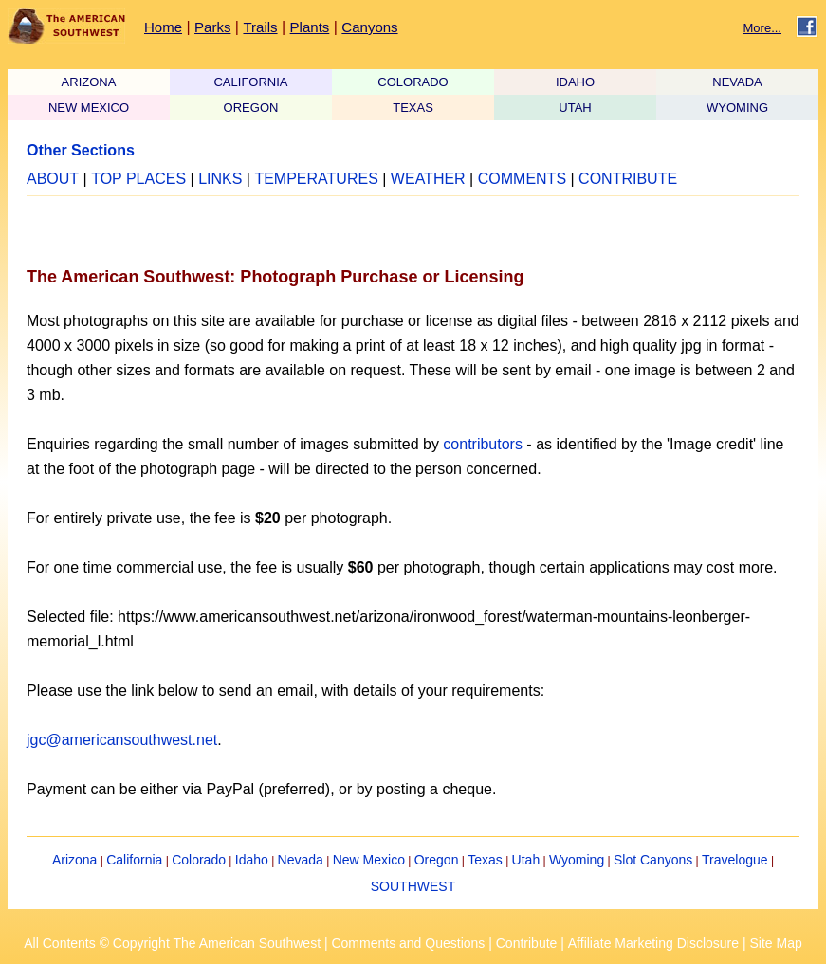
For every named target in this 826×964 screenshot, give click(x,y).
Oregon (436, 859)
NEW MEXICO (88, 107)
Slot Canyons (653, 859)
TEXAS (413, 107)
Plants (310, 27)
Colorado (199, 859)
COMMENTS (522, 179)
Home (163, 27)
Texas (485, 859)
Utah (526, 859)
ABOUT (53, 179)
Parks (212, 27)
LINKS (220, 179)
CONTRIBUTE (627, 179)
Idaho (251, 859)
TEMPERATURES (315, 179)
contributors (483, 444)
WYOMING (737, 107)
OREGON (251, 107)
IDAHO (575, 82)
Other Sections (81, 150)
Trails (260, 27)
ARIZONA (89, 82)
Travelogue (735, 859)
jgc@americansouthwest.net (122, 740)
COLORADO (412, 82)
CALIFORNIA (250, 82)
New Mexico (369, 859)
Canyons (369, 27)
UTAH (575, 107)
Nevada (300, 859)
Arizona (74, 859)
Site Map (775, 943)
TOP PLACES (138, 179)
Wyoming (576, 859)
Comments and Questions (408, 943)
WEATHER (428, 179)
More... (762, 28)
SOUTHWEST (413, 886)
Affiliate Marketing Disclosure (653, 943)
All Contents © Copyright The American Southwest (172, 943)
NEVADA (737, 82)
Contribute (527, 943)
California (134, 859)
